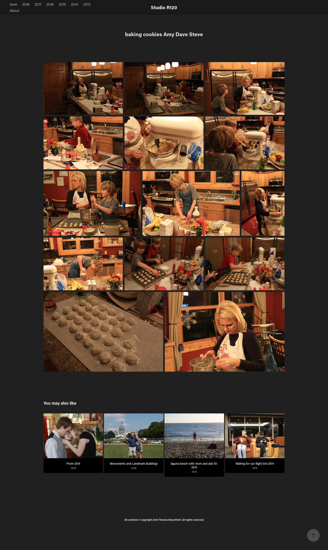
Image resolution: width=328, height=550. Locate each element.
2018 (25, 4)
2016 (50, 4)
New (13, 4)
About (14, 10)
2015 (62, 4)
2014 (74, 4)
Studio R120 (164, 7)
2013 (86, 4)
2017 (38, 4)
